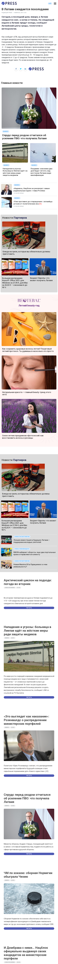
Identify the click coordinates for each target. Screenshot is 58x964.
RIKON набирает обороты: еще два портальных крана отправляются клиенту (34, 553)
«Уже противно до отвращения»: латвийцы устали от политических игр (32, 202)
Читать (29, 608)
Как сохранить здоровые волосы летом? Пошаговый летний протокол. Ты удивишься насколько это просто (28, 350)
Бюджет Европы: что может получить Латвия (41, 279)
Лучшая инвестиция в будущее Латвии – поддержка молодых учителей (31, 541)
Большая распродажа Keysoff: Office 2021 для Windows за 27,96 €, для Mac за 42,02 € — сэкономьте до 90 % (15, 283)
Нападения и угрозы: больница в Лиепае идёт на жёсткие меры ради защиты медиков (15, 172)
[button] (55, 3)
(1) (40, 204)
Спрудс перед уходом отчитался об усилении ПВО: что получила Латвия (24, 137)
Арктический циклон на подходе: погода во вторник (28, 582)
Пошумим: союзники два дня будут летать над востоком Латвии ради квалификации (41, 172)
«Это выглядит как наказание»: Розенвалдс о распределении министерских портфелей (26, 720)
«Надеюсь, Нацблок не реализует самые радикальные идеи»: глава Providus (31, 189)
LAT (50, 3)
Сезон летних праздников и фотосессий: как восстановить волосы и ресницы (23, 436)
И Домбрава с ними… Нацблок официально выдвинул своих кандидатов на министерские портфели (26, 953)
